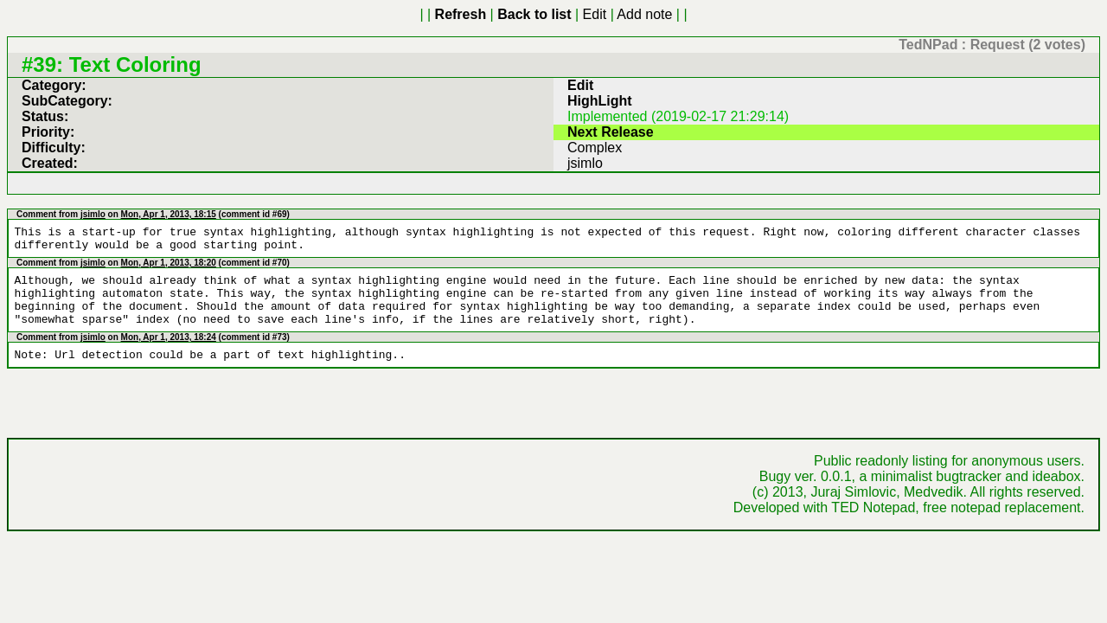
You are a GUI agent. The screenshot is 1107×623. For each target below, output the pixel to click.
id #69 (276, 141)
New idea (724, 13)
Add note (530, 13)
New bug (596, 13)
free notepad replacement (1020, 395)
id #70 (276, 189)
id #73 (276, 249)
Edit (489, 13)
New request (659, 13)
